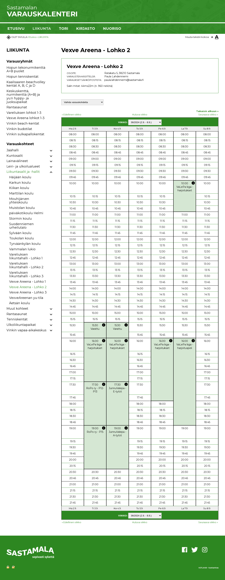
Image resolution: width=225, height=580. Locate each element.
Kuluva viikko (139, 114)
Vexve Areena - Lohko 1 (27, 282)
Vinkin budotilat (19, 129)
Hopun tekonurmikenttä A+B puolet (26, 69)
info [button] (193, 183)
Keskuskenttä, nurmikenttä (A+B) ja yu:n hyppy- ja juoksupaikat (23, 96)
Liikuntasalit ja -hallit (23, 172)
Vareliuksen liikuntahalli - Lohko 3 (26, 274)
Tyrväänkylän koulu (25, 244)
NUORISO (112, 28)
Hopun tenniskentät (23, 77)
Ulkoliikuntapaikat (21, 325)
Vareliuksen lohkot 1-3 (24, 113)
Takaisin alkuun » (207, 111)
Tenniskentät (17, 319)
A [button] (212, 37)
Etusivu (32, 37)
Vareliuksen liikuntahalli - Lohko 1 (26, 256)
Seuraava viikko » (208, 114)
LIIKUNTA (41, 28)
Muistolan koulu (22, 208)
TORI (63, 28)
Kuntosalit (15, 156)
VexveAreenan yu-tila (26, 298)
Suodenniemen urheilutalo (21, 226)
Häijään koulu (20, 177)
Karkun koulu (20, 183)
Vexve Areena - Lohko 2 (28, 287)
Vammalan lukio (22, 249)
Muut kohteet (17, 309)
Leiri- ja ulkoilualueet (23, 166)
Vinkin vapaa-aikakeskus (26, 330)
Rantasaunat (17, 107)
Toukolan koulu (21, 238)
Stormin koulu (20, 219)
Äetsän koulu (19, 303)
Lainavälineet (17, 161)
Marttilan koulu (21, 193)
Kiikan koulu (19, 188)
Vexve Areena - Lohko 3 (28, 292)
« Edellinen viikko (71, 114)
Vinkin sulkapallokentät (25, 134)
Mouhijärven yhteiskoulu (19, 200)
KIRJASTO (85, 28)
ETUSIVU (16, 28)
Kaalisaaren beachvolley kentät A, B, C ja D (26, 84)
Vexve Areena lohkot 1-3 (26, 118)
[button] (51, 151)
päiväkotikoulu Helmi (26, 213)
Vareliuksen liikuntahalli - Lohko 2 (26, 265)
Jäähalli (13, 150)
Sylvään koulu (20, 233)
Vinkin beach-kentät (23, 123)
